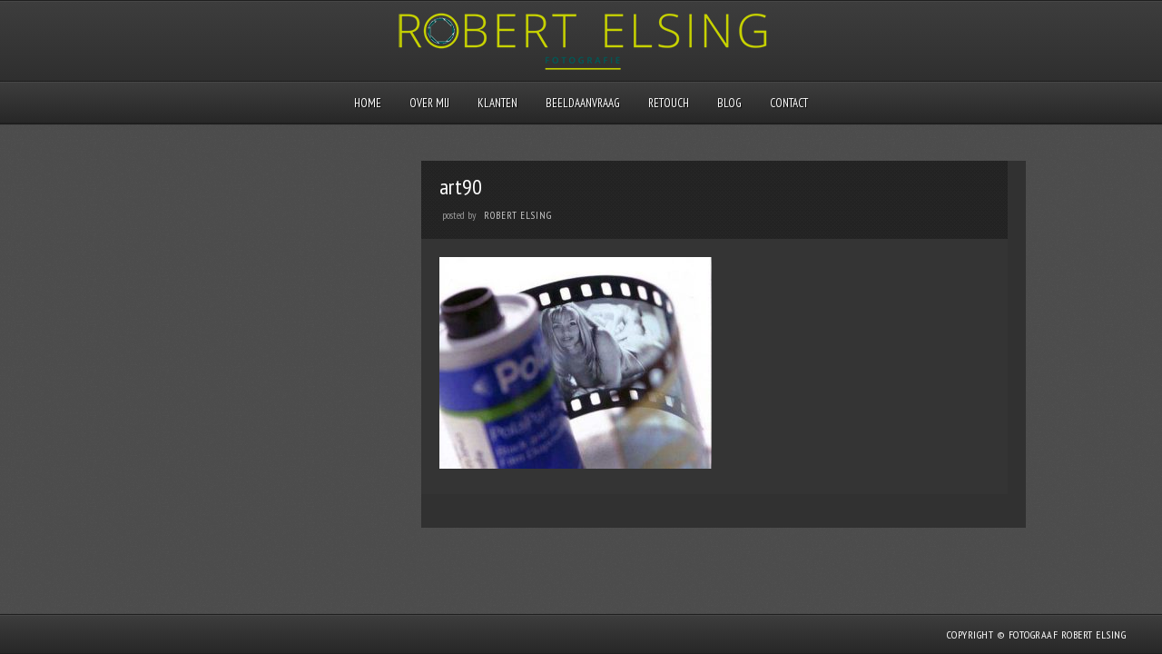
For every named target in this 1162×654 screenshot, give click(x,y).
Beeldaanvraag (583, 103)
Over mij (429, 103)
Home (367, 103)
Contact (789, 103)
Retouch (668, 103)
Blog (729, 103)
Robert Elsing (518, 215)
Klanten (497, 103)
